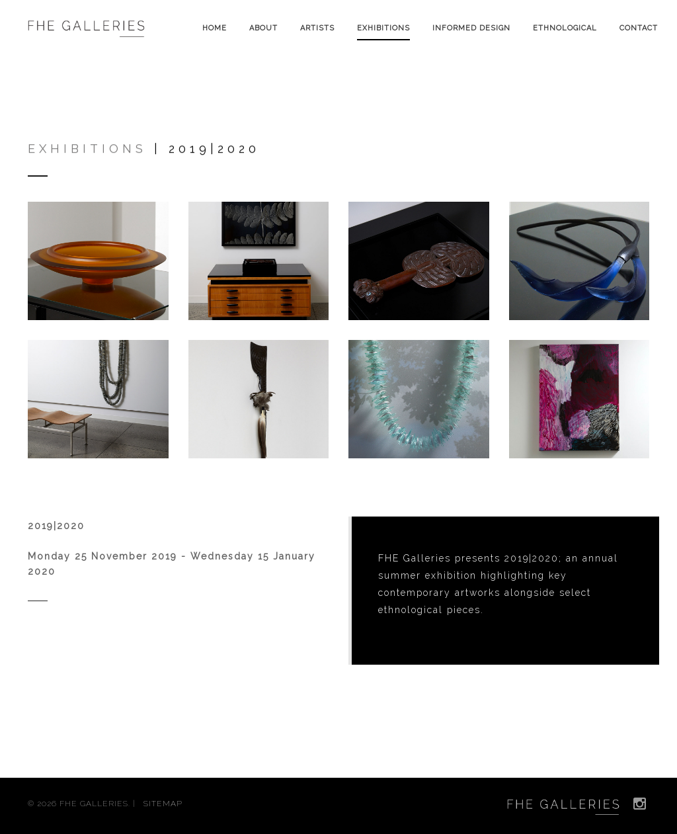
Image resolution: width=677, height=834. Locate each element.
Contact (638, 28)
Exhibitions (383, 28)
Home (214, 28)
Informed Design (471, 28)
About (263, 28)
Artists (317, 28)
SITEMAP (162, 803)
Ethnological (565, 28)
